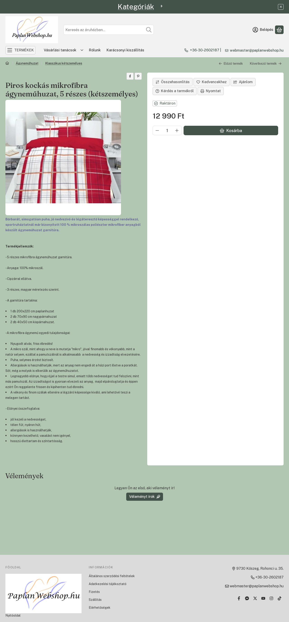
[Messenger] (247, 598)
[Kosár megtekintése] (279, 29)
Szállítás (95, 599)
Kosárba (231, 130)
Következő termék (266, 63)
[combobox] (108, 30)
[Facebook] (239, 598)
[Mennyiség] (167, 130)
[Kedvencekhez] (211, 82)
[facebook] (130, 76)
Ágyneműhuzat (27, 63)
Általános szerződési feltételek (112, 576)
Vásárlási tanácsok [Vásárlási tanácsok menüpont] (60, 50)
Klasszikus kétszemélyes (63, 63)
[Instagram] (271, 598)
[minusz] (157, 130)
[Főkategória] (7, 64)
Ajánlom (243, 82)
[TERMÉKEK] (20, 50)
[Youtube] (263, 598)
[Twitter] (255, 598)
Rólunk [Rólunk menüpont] (95, 50)
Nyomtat (210, 91)
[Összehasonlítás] (173, 82)
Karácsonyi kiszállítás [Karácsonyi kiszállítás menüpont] (125, 50)
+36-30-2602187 (204, 50)
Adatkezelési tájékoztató (107, 584)
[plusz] (177, 130)
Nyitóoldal (13, 615)
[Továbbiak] (82, 50)
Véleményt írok (144, 496)
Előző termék (231, 63)
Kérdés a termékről (175, 91)
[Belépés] (263, 29)
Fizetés (94, 592)
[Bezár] (281, 7)
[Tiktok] (279, 598)
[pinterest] (138, 76)
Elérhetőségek (99, 607)
